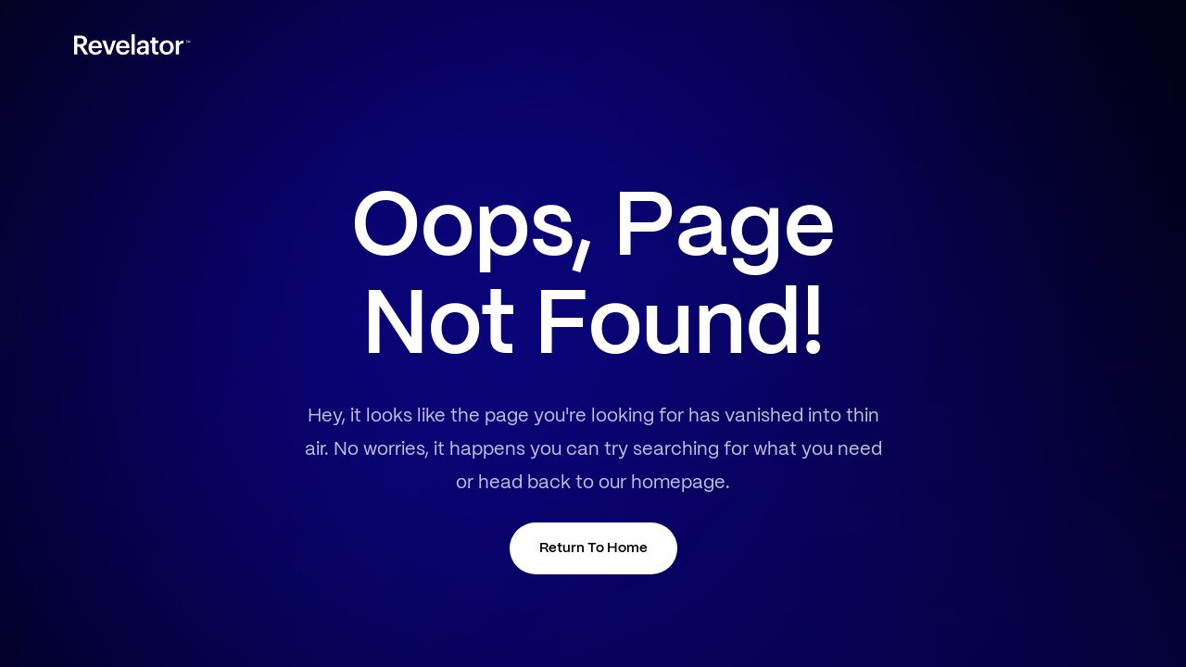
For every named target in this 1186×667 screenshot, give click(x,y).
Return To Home (593, 548)
